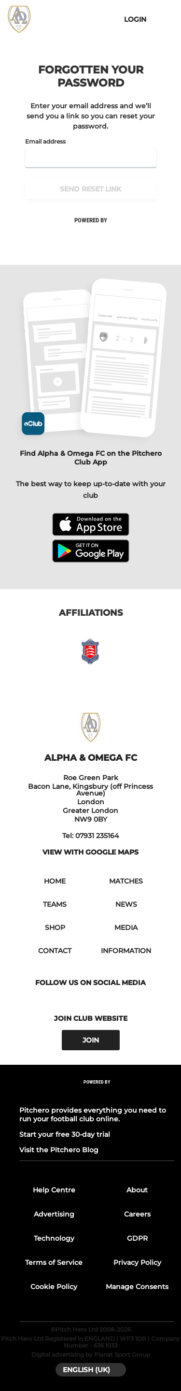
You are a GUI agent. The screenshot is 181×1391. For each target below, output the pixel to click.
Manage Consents (137, 1286)
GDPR (137, 1238)
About (137, 1190)
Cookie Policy (53, 1286)
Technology (54, 1238)
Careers (137, 1214)
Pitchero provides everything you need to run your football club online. (92, 1114)
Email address (45, 141)
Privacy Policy (137, 1262)
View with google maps (90, 852)
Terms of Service (54, 1262)
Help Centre (54, 1190)
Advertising (54, 1214)
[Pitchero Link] (97, 1095)
